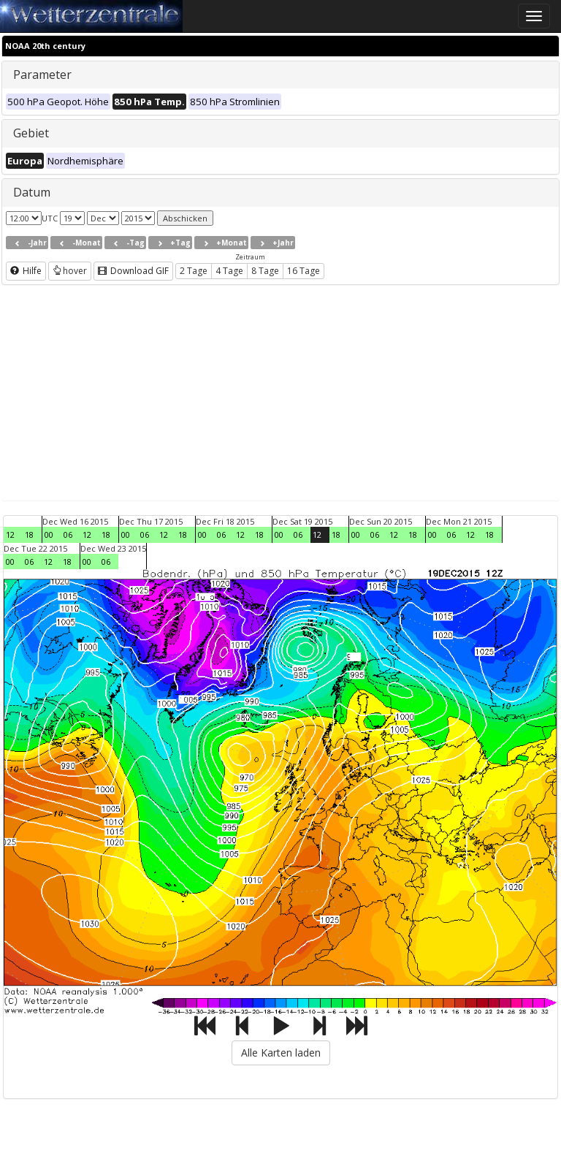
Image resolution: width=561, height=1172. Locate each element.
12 (10, 534)
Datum (31, 192)
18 (29, 534)
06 (68, 534)
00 (49, 534)
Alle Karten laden (281, 1052)
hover (70, 271)
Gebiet (31, 133)
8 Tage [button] (265, 271)
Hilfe (26, 271)
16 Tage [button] (303, 271)
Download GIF (133, 271)
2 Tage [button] (193, 271)
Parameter (42, 74)
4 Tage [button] (229, 271)
